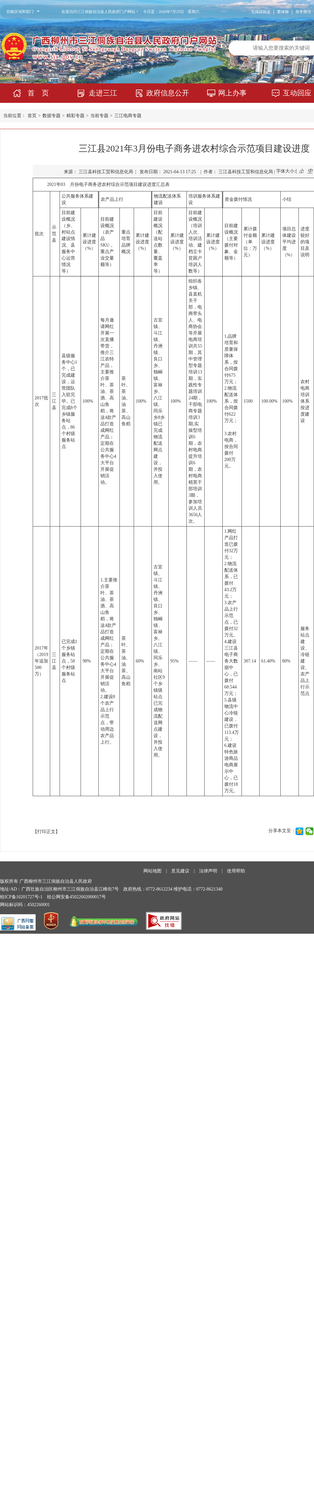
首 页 (38, 93)
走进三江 (103, 93)
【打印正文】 (46, 831)
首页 (32, 115)
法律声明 (208, 870)
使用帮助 (236, 870)
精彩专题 (75, 115)
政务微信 (303, 11)
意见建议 (180, 870)
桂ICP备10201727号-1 (21, 896)
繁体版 (283, 11)
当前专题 (99, 115)
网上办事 (232, 93)
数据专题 (51, 115)
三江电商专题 (127, 115)
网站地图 (152, 870)
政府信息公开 (167, 93)
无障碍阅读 (260, 12)
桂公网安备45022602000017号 (76, 896)
